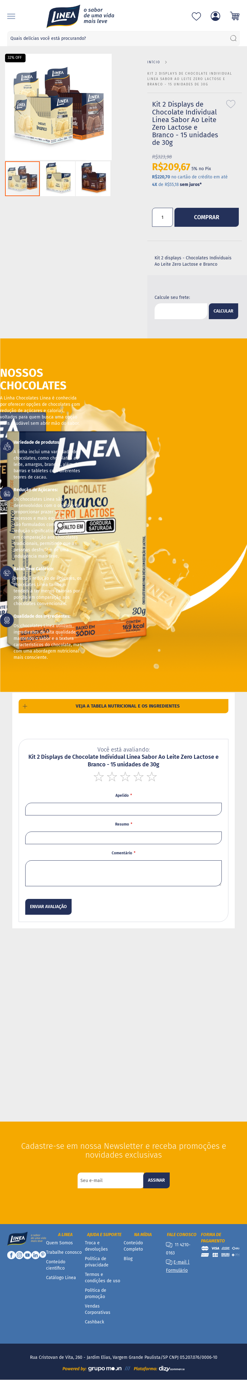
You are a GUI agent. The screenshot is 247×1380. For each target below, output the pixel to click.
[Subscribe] (156, 1180)
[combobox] (123, 38)
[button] (17, 107)
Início (153, 62)
